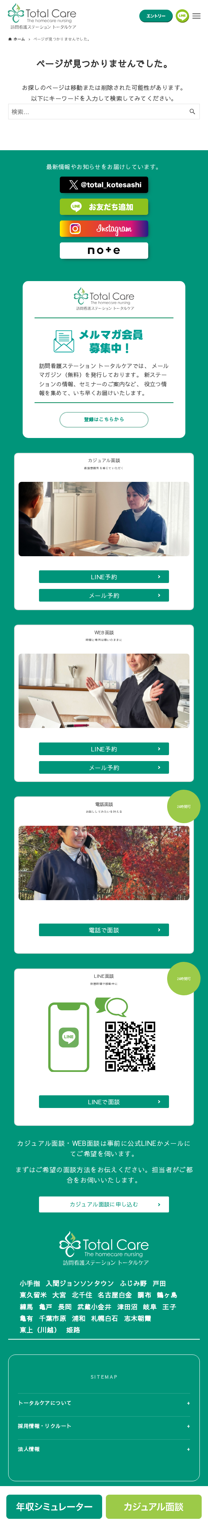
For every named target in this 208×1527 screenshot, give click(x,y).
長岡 (65, 1306)
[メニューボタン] (196, 16)
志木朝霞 (138, 1318)
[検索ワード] (103, 111)
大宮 (59, 1294)
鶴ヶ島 (167, 1294)
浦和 (78, 1318)
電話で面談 (104, 922)
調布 (144, 1294)
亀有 (26, 1318)
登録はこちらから (104, 388)
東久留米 (33, 1294)
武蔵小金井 (94, 1306)
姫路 (73, 1329)
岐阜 (150, 1306)
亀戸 (46, 1306)
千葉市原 (52, 1318)
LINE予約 (104, 554)
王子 (169, 1306)
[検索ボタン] (192, 111)
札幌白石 (104, 1318)
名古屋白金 (115, 1294)
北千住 (82, 1294)
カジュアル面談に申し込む (104, 1204)
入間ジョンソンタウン (80, 1283)
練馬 (26, 1306)
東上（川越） (40, 1329)
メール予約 (104, 572)
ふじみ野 (133, 1283)
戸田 (159, 1283)
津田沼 (127, 1306)
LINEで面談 (104, 1101)
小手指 (30, 1283)
